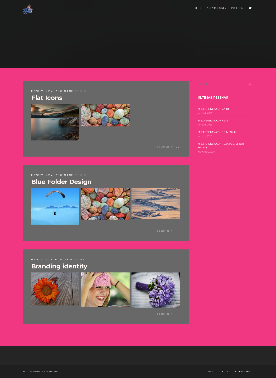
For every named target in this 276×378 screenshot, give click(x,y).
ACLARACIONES (216, 8)
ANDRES (80, 91)
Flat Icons (46, 98)
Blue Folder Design (61, 182)
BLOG (198, 8)
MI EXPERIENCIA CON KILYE (213, 120)
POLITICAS (237, 8)
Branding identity (59, 266)
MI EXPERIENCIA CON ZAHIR (213, 109)
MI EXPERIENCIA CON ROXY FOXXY (217, 132)
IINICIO (212, 371)
